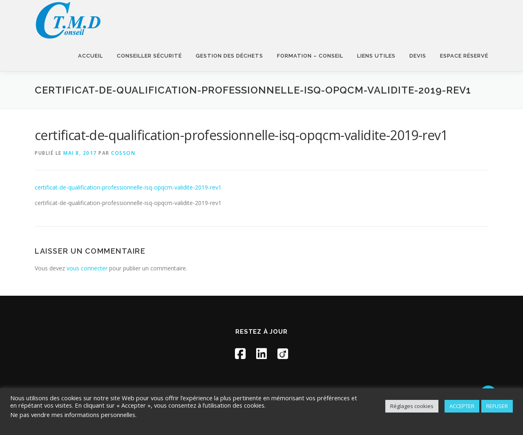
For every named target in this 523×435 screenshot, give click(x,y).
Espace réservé (464, 56)
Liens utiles (376, 56)
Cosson (123, 152)
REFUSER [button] (497, 406)
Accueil (90, 56)
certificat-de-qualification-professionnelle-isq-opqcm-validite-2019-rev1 (128, 187)
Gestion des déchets (229, 56)
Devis (417, 56)
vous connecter (87, 268)
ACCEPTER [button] (461, 406)
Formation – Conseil (310, 56)
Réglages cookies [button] (412, 406)
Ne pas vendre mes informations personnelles (72, 414)
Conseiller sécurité (149, 56)
